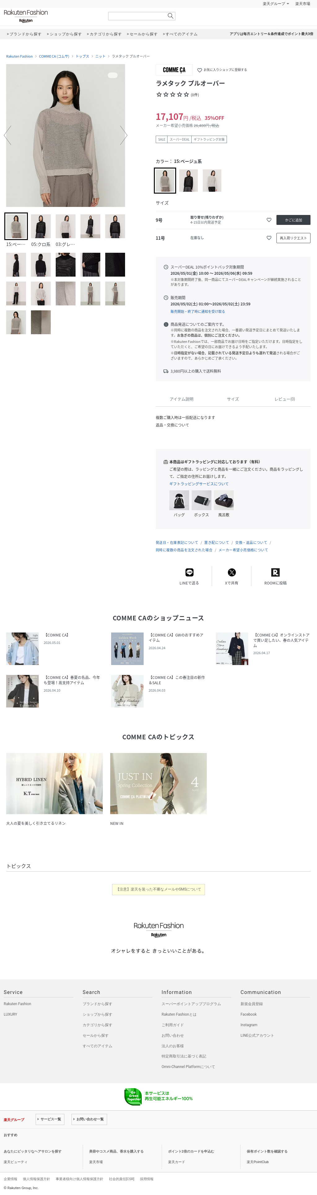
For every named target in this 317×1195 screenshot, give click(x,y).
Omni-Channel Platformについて (188, 1067)
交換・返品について (251, 542)
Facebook (249, 1014)
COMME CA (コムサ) (54, 56)
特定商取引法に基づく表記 (184, 1056)
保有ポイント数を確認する (267, 1151)
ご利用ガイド (173, 1025)
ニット (100, 56)
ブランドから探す (97, 1004)
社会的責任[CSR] (121, 1179)
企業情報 (10, 1179)
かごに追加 (293, 220)
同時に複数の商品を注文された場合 (184, 550)
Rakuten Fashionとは (179, 1014)
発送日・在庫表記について (177, 542)
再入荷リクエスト (293, 238)
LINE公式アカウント (257, 1035)
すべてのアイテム (97, 1046)
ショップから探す (97, 1014)
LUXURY (10, 1014)
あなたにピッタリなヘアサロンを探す (33, 1151)
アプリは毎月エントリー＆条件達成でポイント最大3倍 (271, 34)
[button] (7, 135)
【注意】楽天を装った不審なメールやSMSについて (159, 889)
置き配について (216, 542)
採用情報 (147, 1179)
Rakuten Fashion (52, 16)
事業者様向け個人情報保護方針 (79, 1179)
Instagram (249, 1025)
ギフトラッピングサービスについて (199, 484)
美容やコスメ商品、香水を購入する (116, 1151)
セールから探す (96, 1035)
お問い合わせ (173, 1035)
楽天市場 (302, 4)
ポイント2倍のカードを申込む (191, 1151)
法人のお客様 (173, 1046)
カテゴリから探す (97, 1025)
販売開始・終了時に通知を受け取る (198, 311)
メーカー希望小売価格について (243, 550)
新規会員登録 (252, 1004)
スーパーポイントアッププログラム (191, 1004)
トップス (82, 56)
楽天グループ (274, 4)
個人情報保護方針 (36, 1179)
